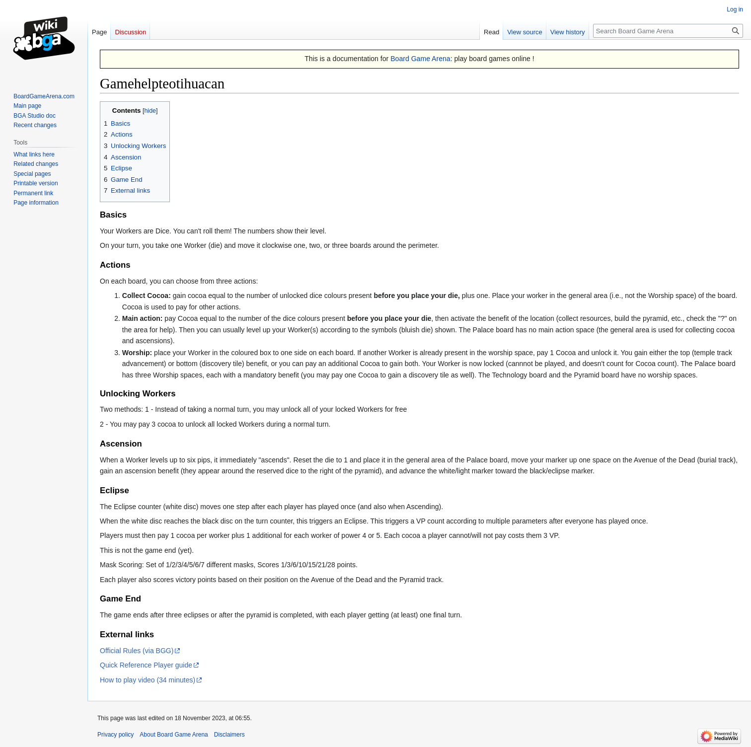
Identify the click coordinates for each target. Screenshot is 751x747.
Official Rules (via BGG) (136, 651)
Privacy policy (115, 734)
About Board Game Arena (174, 734)
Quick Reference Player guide (146, 665)
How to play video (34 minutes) (147, 680)
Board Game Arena (420, 59)
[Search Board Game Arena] (668, 31)
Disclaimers (229, 734)
